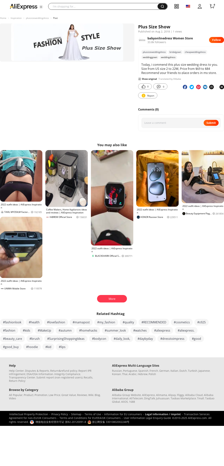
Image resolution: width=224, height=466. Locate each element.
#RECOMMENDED (153, 322)
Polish (152, 374)
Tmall (200, 398)
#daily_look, (122, 339)
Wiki (91, 395)
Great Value (68, 395)
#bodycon (99, 339)
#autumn (65, 330)
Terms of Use (93, 414)
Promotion (41, 395)
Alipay (172, 395)
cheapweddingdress (195, 52)
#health (34, 322)
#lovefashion (56, 322)
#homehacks (88, 330)
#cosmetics (182, 322)
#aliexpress (162, 330)
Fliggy (180, 395)
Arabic (133, 374)
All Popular (16, 395)
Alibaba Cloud (194, 395)
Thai (124, 374)
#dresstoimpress (172, 339)
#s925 (201, 322)
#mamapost (81, 322)
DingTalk (149, 398)
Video (12, 398)
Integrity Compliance (67, 374)
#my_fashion (106, 322)
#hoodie (32, 347)
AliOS (124, 401)
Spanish (143, 370)
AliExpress (148, 395)
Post (55, 18)
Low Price (54, 395)
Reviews (82, 395)
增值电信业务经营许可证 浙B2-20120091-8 (60, 422)
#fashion (9, 330)
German (164, 370)
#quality (128, 322)
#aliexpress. (186, 330)
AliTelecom (136, 398)
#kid (48, 347)
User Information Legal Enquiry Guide (147, 418)
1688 (132, 401)
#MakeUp (44, 330)
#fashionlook (12, 322)
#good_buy (11, 347)
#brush (34, 339)
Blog (97, 395)
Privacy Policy (59, 414)
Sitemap (76, 414)
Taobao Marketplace (183, 398)
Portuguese (130, 370)
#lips (62, 347)
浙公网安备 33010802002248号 (108, 422)
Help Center (16, 370)
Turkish (192, 370)
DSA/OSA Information (40, 374)
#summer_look (115, 330)
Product (28, 395)
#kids (26, 330)
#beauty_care (12, 339)
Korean (116, 374)
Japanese (204, 370)
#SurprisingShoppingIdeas (66, 339)
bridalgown (175, 52)
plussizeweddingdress (37, 18)
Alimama (161, 395)
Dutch (183, 370)
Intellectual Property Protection (28, 414)
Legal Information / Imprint (163, 414)
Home (3, 18)
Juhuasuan (162, 398)
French (154, 370)
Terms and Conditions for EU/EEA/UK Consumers (90, 418)
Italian (174, 370)
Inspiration (16, 18)
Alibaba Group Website (126, 395)
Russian (117, 370)
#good (196, 339)
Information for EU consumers (123, 414)
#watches (140, 330)
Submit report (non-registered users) (59, 377)
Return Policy (17, 381)
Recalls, (88, 377)
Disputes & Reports (37, 370)
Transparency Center (22, 377)
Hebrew (142, 374)
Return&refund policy (63, 370)
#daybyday (145, 339)
